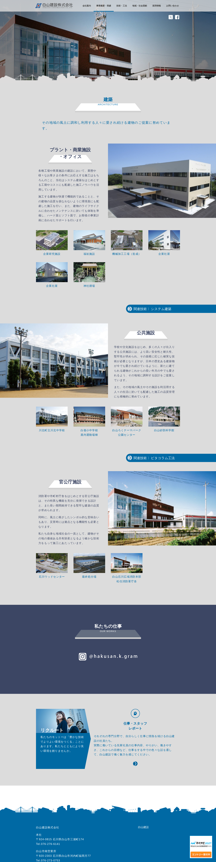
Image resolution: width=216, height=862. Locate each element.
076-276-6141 (50, 843)
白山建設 (143, 827)
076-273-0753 (50, 860)
